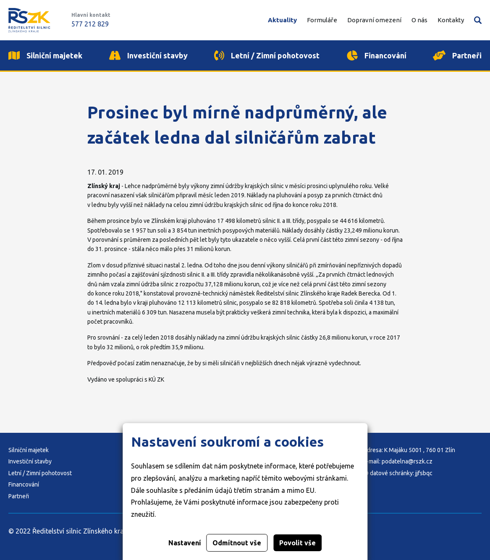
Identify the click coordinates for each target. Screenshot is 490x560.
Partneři (18, 496)
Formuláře (322, 20)
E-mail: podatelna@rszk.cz (397, 461)
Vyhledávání (478, 20)
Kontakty (451, 20)
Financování (23, 484)
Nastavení (184, 543)
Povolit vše (297, 543)
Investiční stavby (30, 461)
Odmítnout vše (236, 543)
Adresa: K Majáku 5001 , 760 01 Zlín (409, 450)
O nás (419, 20)
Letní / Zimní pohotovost (40, 473)
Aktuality (282, 20)
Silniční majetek (28, 450)
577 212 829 (90, 24)
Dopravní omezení (374, 20)
